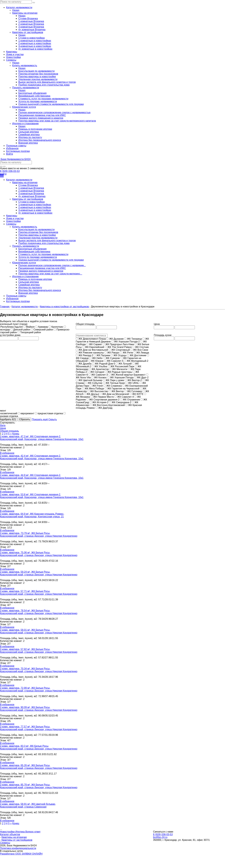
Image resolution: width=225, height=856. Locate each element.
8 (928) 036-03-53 (10, 171)
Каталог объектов (10, 834)
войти (3, 174)
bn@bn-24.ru (160, 837)
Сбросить (24, 419)
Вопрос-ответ (33, 831)
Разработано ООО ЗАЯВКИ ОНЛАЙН (21, 853)
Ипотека (20, 831)
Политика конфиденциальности (18, 848)
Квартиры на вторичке (14, 837)
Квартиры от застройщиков (17, 840)
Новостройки (7, 831)
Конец (15, 433)
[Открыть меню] (112, 175)
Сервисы (5, 842)
